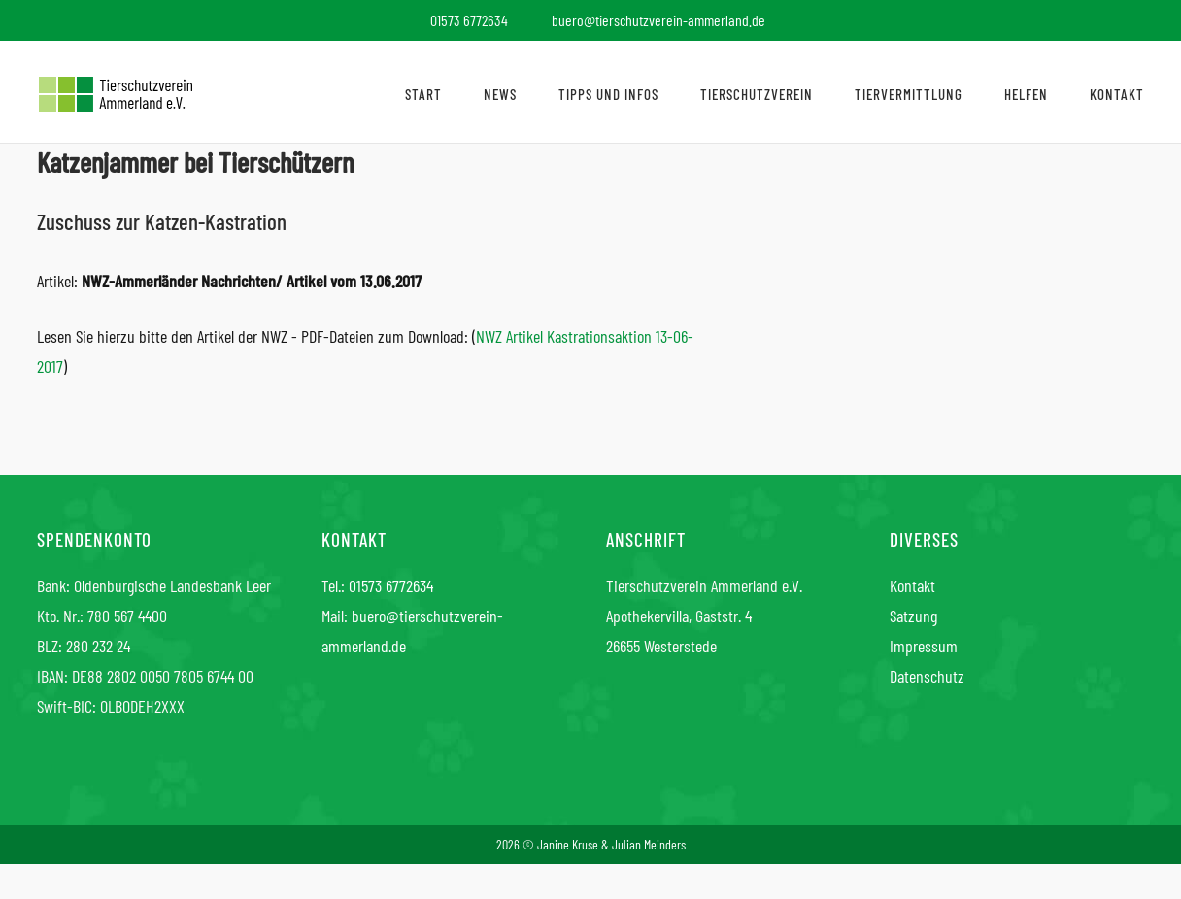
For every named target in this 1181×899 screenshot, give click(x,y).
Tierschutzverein (756, 94)
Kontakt (1117, 94)
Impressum (924, 645)
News (500, 94)
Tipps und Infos (608, 94)
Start (423, 94)
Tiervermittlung (908, 94)
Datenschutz (927, 675)
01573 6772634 (391, 585)
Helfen (1026, 94)
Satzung (913, 615)
